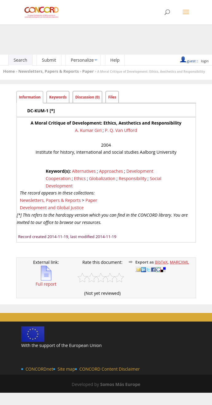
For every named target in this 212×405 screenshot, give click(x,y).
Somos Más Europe (120, 384)
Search (20, 60)
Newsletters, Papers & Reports (48, 71)
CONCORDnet (39, 369)
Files (112, 97)
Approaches (111, 171)
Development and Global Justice (52, 207)
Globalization (102, 178)
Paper (88, 71)
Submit (49, 60)
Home (9, 71)
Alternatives (84, 171)
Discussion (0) (87, 97)
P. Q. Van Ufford (121, 130)
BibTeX (161, 262)
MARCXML (179, 262)
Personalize (82, 60)
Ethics (80, 178)
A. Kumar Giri (88, 130)
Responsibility (132, 178)
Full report (46, 281)
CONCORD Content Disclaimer (109, 369)
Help (115, 60)
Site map (66, 369)
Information (30, 97)
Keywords (58, 97)
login (205, 61)
